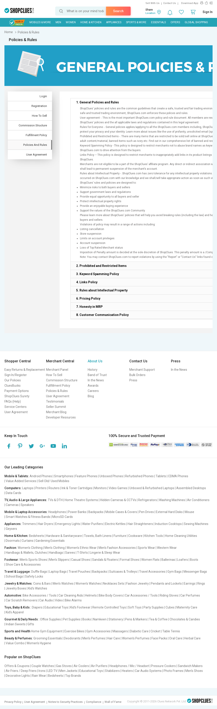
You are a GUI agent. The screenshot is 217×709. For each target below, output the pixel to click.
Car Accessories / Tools (141, 595)
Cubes (170, 607)
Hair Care (113, 638)
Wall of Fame (113, 701)
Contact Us (169, 3)
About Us (95, 361)
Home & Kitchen (90, 22)
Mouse (189, 512)
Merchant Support (142, 369)
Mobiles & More (40, 22)
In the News (96, 380)
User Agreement (16, 412)
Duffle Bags (39, 571)
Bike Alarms (73, 600)
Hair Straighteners (140, 524)
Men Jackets (68, 671)
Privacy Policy (12, 701)
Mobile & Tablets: (16, 476)
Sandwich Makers (190, 666)
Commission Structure (62, 380)
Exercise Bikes (74, 631)
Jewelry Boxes (16, 588)
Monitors (100, 488)
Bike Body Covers (111, 595)
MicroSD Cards (62, 517)
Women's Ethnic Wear (82, 547)
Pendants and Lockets (166, 583)
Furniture (120, 536)
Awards (93, 385)
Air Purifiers (99, 666)
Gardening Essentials (50, 540)
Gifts (30, 624)
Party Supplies (153, 607)
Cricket (155, 631)
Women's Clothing (30, 547)
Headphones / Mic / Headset (129, 666)
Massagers (120, 631)
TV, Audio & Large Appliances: (25, 500)
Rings (201, 583)
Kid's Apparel (15, 612)
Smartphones (63, 476)
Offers (175, 22)
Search (118, 11)
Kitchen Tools (153, 536)
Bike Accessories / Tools (39, 595)
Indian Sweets (15, 624)
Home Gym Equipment (46, 631)
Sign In (208, 12)
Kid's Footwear (80, 607)
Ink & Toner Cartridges (77, 488)
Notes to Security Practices (65, 701)
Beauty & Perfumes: (18, 638)
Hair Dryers (45, 524)
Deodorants (72, 638)
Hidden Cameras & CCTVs (118, 500)
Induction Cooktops (168, 524)
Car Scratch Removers (21, 600)
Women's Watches (88, 583)
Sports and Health (17, 631)
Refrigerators (147, 500)
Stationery (115, 619)
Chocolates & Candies (185, 619)
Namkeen (100, 619)
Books (86, 619)
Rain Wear (39, 675)
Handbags (56, 552)
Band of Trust (97, 375)
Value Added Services (21, 481)
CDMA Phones (178, 476)
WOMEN (71, 22)
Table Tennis (171, 631)
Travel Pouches (79, 571)
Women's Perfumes (135, 638)
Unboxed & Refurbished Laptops (151, 488)
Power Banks (77, 512)
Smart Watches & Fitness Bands (28, 517)
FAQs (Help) (12, 401)
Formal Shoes (129, 559)
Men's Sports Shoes (33, 559)
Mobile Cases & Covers (121, 512)
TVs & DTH (55, 500)
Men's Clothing (55, 547)
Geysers (11, 528)
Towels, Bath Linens (98, 536)
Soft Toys (134, 607)
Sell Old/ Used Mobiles (53, 481)
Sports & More (136, 22)
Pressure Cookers (163, 666)
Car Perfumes (190, 595)
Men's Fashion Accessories (117, 547)
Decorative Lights (18, 675)
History (92, 369)
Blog (91, 396)
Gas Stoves (64, 666)
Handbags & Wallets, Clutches (26, 552)
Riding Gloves (169, 595)
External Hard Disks (169, 512)
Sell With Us (152, 3)
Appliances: (12, 524)
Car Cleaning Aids (70, 595)
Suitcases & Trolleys (123, 571)
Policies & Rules (57, 391)
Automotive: (13, 595)
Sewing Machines (196, 524)
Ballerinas (168, 559)
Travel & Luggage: (17, 571)
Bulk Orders (137, 375)
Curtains (27, 540)
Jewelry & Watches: (18, 583)
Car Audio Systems (148, 671)
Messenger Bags (195, 571)
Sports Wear (146, 547)
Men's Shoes (194, 671)
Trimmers (29, 524)
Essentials (158, 22)
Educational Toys (56, 607)
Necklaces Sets (113, 583)
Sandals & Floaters (105, 559)
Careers (93, 391)
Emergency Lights (67, 524)
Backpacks (95, 512)
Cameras (12, 505)
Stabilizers (112, 671)
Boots (194, 559)
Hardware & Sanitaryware (64, 536)
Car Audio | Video (51, 600)
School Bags (14, 576)
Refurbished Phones (139, 476)
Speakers (27, 505)
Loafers (182, 559)
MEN (58, 22)
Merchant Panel (57, 369)
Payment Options (16, 391)
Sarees (70, 552)
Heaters (127, 671)
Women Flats (150, 559)
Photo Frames (173, 671)
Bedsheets (36, 536)
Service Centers (15, 407)
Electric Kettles (115, 524)
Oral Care (175, 638)
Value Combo (15, 643)
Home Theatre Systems (81, 500)
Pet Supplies (71, 619)
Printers (40, 488)
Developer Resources (61, 417)
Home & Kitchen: (16, 536)
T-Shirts (82, 552)
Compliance (93, 701)
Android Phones (41, 476)
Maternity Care (186, 607)
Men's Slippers (59, 559)
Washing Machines (172, 500)
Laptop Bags (58, 571)
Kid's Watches (37, 588)
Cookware (135, 536)
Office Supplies (50, 619)
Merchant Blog (56, 412)
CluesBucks (12, 385)
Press (133, 380)
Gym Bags (174, 571)
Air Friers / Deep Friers (21, 671)
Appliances (113, 22)
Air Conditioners (198, 500)
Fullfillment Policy (58, 385)
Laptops (27, 488)
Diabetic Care (139, 631)
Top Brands (73, 675)
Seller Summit (56, 407)
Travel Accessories (152, 571)
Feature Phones (86, 476)
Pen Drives (146, 512)
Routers (54, 488)
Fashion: (10, 547)
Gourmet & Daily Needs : (21, 619)
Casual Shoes (80, 559)
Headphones (57, 512)
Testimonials (55, 401)
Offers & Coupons (16, 666)
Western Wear (167, 547)
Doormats (13, 540)
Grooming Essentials (47, 638)
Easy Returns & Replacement (24, 369)
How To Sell (54, 375)
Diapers (37, 607)
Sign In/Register (15, 375)
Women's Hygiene (39, 643)
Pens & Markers (136, 619)
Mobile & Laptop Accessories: (26, 512)
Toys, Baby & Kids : (17, 607)
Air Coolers (81, 666)
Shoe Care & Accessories (23, 564)
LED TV (52, 671)
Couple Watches (42, 666)
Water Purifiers (92, 524)
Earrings (189, 583)
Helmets (91, 595)
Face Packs (159, 638)
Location (150, 13)
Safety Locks (34, 576)
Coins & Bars (42, 583)
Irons (42, 671)
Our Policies (12, 380)
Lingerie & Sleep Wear (105, 552)
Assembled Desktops (191, 488)
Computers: (12, 488)
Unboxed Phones (111, 476)
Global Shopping (196, 22)
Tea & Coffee (158, 619)
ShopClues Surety (16, 396)
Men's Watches (63, 583)
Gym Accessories (98, 631)
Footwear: (11, 559)
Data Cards (13, 493)
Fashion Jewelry (137, 583)
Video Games (118, 488)
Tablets (161, 476)
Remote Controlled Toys (109, 607)
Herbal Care (192, 638)
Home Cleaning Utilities (181, 536)
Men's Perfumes (93, 638)
